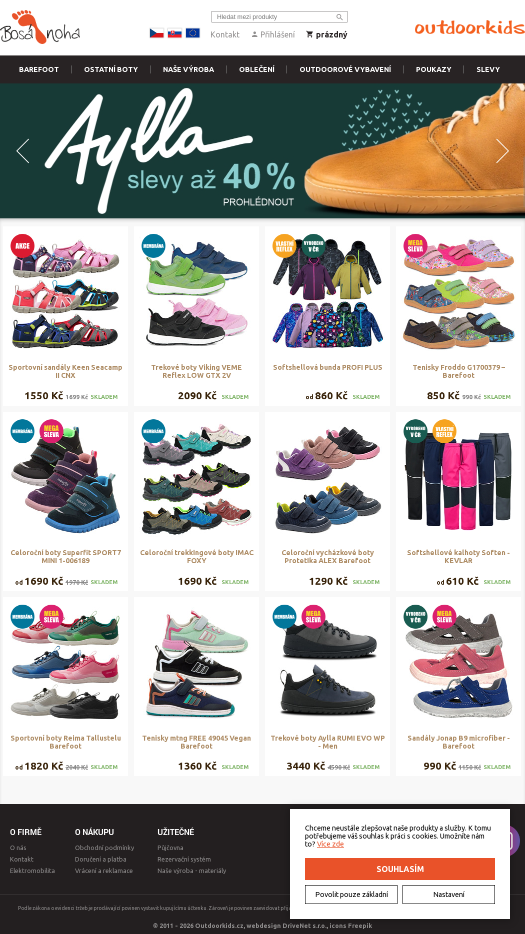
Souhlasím (400, 869)
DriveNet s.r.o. (304, 925)
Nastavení (448, 895)
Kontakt (225, 34)
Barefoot (39, 69)
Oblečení (256, 69)
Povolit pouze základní (351, 895)
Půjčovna (171, 847)
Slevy (488, 69)
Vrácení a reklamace (104, 870)
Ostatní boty (111, 69)
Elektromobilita (32, 870)
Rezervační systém (184, 859)
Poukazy (434, 69)
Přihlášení (272, 34)
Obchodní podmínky (104, 847)
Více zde (330, 844)
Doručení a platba (100, 859)
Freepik (360, 925)
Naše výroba (188, 69)
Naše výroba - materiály (192, 870)
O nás (18, 847)
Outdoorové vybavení (345, 69)
